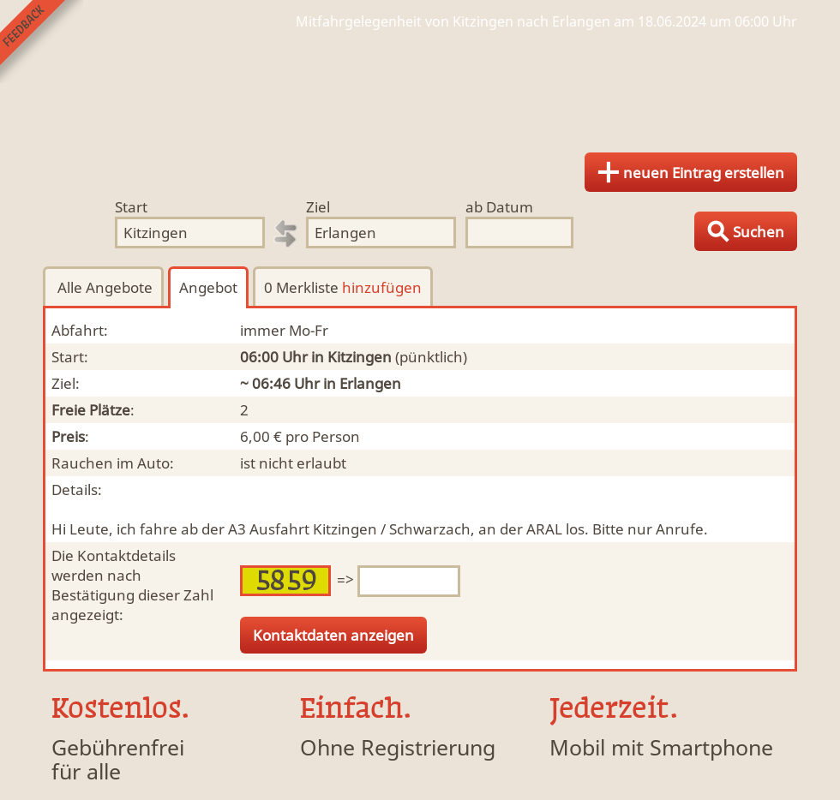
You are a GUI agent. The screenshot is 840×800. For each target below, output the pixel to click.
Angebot (208, 287)
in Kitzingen (351, 357)
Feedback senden (41, 41)
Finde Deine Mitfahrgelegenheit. (420, 85)
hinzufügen (382, 287)
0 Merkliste (343, 287)
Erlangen (370, 383)
